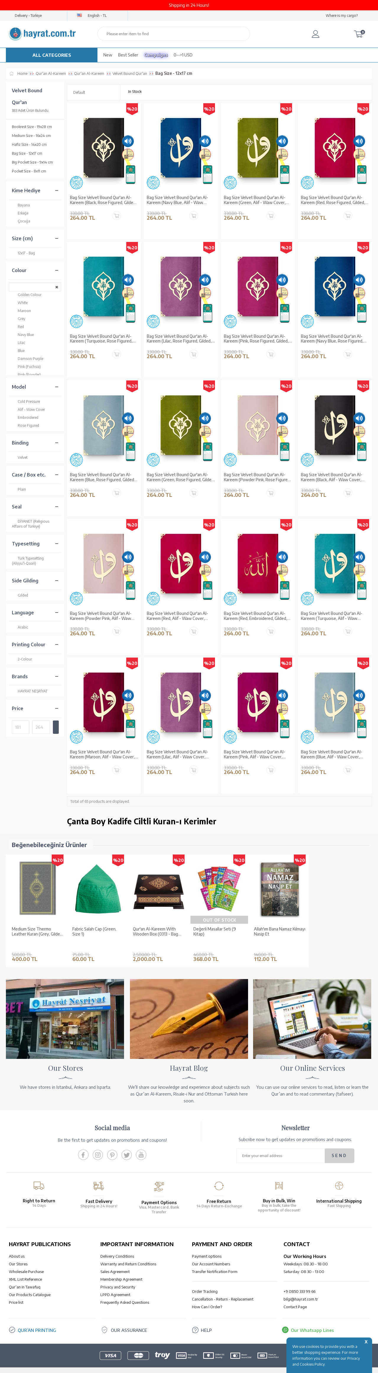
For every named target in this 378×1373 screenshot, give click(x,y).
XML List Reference (25, 1270)
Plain (19, 489)
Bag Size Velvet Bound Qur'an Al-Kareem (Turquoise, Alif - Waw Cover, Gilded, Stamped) (331, 616)
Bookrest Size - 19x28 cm (32, 127)
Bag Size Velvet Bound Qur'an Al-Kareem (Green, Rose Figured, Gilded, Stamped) (181, 477)
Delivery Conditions (117, 1247)
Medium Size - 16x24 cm (31, 135)
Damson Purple (27, 358)
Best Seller (128, 54)
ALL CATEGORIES (51, 55)
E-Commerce (205, 1365)
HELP (206, 1321)
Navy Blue (23, 334)
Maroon (21, 310)
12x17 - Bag (23, 253)
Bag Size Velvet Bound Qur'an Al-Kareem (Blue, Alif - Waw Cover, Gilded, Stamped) (331, 755)
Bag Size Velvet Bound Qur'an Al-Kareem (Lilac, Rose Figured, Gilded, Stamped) (179, 339)
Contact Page (295, 1298)
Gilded (20, 595)
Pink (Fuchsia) (26, 366)
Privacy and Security (117, 1278)
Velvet (19, 457)
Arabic (20, 627)
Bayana (21, 205)
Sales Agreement (115, 1262)
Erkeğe (20, 213)
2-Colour (22, 659)
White (19, 302)
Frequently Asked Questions (124, 1293)
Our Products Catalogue (29, 1285)
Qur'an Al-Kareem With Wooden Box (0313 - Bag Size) (155, 932)
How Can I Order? (207, 1298)
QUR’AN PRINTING (37, 1321)
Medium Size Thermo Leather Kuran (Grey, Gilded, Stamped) (37, 932)
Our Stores (18, 1255)
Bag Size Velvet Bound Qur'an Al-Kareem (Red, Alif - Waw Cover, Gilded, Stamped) (177, 616)
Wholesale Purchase (26, 1262)
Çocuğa (21, 221)
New (107, 54)
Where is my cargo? (342, 15)
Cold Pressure (26, 401)
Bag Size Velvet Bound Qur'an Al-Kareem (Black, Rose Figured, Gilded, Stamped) (103, 200)
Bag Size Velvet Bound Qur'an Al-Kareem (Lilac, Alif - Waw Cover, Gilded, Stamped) (177, 755)
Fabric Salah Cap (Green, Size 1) (94, 931)
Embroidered (25, 417)
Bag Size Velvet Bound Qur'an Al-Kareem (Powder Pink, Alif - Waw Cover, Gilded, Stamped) (100, 616)
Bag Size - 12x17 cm (27, 153)
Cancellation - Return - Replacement (222, 1290)
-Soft (188, 1365)
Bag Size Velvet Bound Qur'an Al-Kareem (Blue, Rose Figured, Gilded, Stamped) (102, 477)
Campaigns (156, 54)
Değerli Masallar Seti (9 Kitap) (214, 931)
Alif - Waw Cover (28, 409)
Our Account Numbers (211, 1255)
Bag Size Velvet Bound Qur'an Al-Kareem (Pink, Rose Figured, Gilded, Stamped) (256, 339)
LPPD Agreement (115, 1285)
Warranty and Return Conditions (128, 1255)
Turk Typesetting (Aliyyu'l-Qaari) (28, 561)
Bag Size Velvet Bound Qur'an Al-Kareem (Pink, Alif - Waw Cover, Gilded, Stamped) (254, 755)
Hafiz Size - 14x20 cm (29, 144)
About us (17, 1247)
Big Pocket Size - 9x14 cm (32, 162)
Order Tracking (205, 1282)
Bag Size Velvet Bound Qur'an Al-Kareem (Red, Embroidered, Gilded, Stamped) (255, 616)
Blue (18, 350)
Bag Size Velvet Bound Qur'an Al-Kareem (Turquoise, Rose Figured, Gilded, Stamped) (101, 339)
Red (18, 326)
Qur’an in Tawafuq (24, 1278)
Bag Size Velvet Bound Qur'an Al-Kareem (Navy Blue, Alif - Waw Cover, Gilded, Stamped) (177, 200)
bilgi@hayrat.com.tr (301, 1290)
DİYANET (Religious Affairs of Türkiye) (30, 524)
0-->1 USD (183, 54)
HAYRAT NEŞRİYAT (30, 691)
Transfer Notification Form (214, 1262)
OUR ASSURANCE (129, 1321)
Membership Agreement (121, 1270)
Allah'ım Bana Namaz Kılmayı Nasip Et (279, 931)
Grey (18, 318)
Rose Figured (25, 425)
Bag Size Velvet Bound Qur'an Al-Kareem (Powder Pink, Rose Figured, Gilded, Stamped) (257, 477)
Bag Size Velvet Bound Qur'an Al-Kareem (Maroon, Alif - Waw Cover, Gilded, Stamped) (102, 755)
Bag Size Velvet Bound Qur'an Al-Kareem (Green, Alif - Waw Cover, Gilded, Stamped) (255, 200)
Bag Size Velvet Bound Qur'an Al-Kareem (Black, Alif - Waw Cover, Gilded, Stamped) (331, 477)
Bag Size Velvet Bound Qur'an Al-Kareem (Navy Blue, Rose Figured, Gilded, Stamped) (332, 339)
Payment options (206, 1247)
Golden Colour (26, 294)
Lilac (18, 342)
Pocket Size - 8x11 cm (29, 171)
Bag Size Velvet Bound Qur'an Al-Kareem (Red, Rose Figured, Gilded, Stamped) (333, 200)
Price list (16, 1293)
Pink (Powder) (26, 374)
